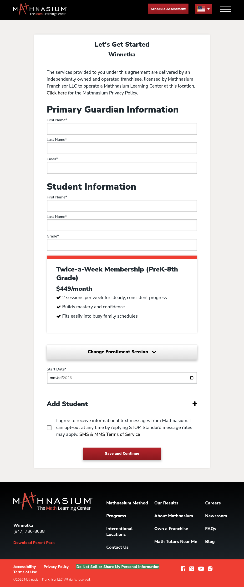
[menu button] (203, 9)
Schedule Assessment (168, 9)
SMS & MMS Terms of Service (109, 434)
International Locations (119, 531)
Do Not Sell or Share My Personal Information (117, 566)
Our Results (166, 503)
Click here (57, 93)
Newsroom (216, 516)
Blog (210, 541)
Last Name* (57, 139)
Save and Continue (122, 453)
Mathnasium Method (127, 503)
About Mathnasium (173, 516)
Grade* (53, 236)
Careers (213, 503)
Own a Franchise (171, 529)
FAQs (210, 529)
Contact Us (117, 547)
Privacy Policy (56, 566)
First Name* (57, 120)
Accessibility (24, 566)
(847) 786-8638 (29, 531)
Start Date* (56, 369)
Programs (116, 516)
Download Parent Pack (34, 542)
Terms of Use (25, 572)
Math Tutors (175, 541)
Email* (52, 159)
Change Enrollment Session (122, 352)
